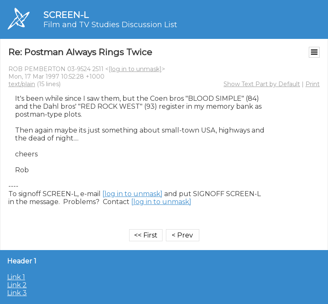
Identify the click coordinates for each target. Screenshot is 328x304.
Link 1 (16, 277)
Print (312, 84)
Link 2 (17, 285)
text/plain (21, 84)
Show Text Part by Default (262, 84)
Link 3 (17, 293)
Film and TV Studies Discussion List (110, 24)
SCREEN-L (66, 15)
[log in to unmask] (135, 69)
